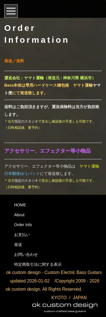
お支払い (22, 234)
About (19, 215)
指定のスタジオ (26, 121)
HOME (20, 205)
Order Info (23, 224)
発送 (18, 244)
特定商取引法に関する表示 (38, 264)
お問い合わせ (26, 254)
